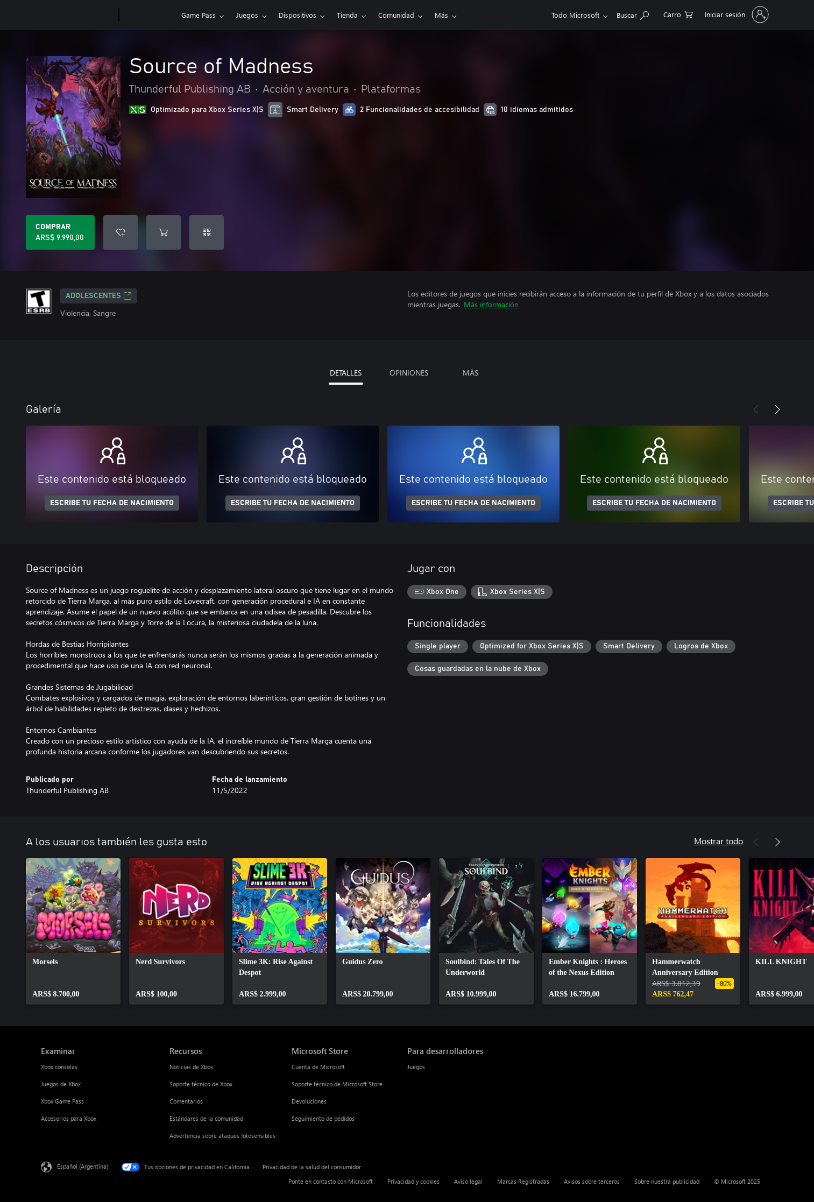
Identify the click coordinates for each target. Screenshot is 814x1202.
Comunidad (396, 14)
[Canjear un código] (206, 232)
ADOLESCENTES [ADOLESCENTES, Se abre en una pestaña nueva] (99, 296)
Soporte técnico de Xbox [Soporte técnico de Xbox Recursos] (200, 1083)
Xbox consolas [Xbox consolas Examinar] (59, 1066)
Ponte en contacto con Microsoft (330, 1181)
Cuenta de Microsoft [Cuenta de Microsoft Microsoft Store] (318, 1066)
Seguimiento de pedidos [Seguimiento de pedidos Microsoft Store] (323, 1118)
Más (441, 14)
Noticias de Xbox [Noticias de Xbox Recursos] (191, 1066)
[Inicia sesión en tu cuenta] (735, 14)
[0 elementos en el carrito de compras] (678, 13)
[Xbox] (148, 15)
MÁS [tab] (470, 372)
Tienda (347, 14)
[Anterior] (756, 409)
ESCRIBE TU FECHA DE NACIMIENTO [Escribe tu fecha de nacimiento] (112, 503)
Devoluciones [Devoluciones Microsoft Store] (309, 1101)
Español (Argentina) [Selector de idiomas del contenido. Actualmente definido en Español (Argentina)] (82, 1166)
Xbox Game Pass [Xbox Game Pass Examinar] (62, 1101)
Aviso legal (468, 1181)
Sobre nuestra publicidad (666, 1181)
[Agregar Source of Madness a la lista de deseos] (120, 232)
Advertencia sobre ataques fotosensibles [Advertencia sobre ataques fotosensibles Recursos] (222, 1135)
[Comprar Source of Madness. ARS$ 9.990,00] (60, 232)
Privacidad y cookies (413, 1181)
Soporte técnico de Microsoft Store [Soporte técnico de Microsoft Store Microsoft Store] (337, 1083)
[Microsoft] (78, 15)
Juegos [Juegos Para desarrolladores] (416, 1066)
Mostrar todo (718, 840)
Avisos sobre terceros (592, 1181)
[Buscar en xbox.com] (633, 14)
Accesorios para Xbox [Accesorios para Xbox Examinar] (68, 1118)
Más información (491, 304)
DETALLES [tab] (346, 372)
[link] (73, 931)
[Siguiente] (777, 409)
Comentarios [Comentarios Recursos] (186, 1101)
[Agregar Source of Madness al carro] (163, 232)
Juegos (247, 14)
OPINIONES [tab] (409, 372)
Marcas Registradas (523, 1181)
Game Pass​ (198, 14)
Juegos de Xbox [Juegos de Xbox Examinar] (61, 1083)
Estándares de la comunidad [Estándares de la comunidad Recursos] (206, 1118)
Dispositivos (297, 14)
